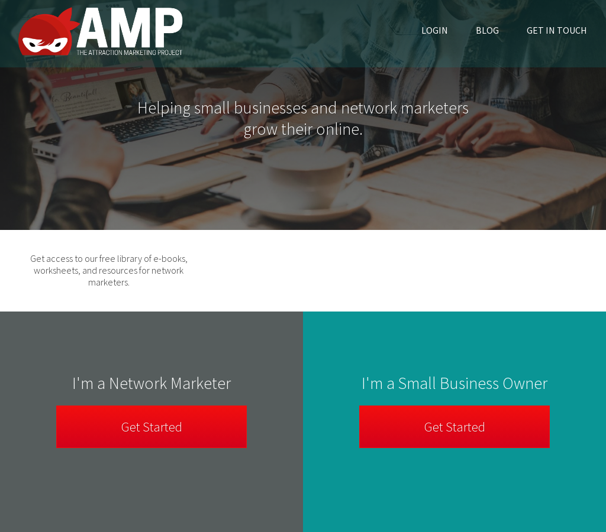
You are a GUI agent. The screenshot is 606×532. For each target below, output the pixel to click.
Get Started (454, 427)
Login (434, 30)
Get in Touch (557, 30)
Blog (487, 30)
